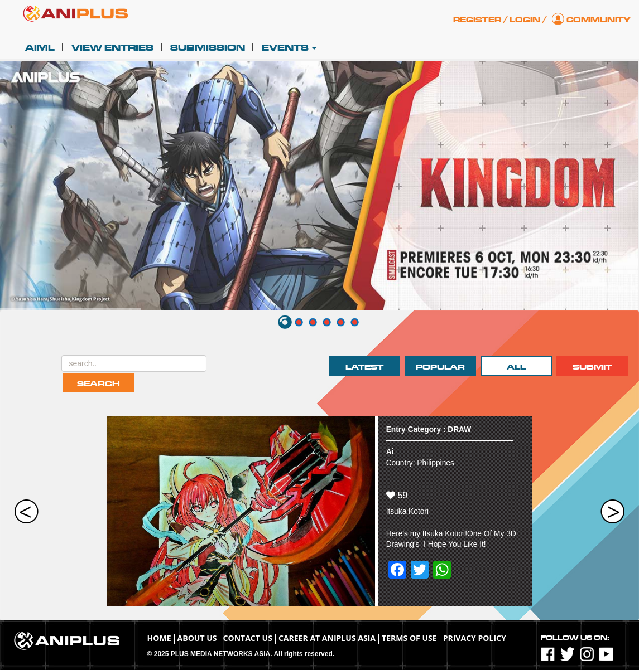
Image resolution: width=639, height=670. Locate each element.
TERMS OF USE (409, 638)
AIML (40, 48)
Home (159, 638)
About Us (197, 638)
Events (289, 48)
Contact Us (247, 638)
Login (525, 20)
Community (598, 20)
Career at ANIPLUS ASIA (327, 638)
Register (477, 20)
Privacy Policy (474, 638)
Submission (207, 48)
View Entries (112, 48)
